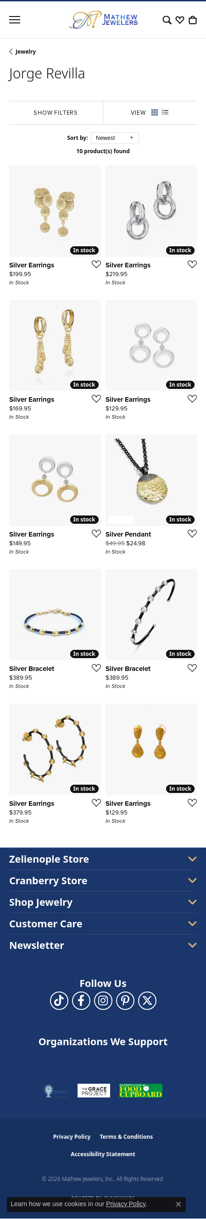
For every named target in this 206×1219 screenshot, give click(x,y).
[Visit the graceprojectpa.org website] (94, 1090)
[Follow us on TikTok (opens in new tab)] (59, 1001)
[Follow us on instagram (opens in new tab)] (103, 1001)
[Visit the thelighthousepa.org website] (56, 1090)
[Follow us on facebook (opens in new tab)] (81, 1001)
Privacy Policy (72, 1137)
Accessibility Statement (103, 1154)
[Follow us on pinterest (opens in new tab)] (125, 1001)
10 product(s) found (102, 151)
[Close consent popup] (178, 1204)
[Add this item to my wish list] (93, 264)
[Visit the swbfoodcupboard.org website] (140, 1090)
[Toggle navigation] (15, 20)
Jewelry (26, 51)
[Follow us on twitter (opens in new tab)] (147, 1001)
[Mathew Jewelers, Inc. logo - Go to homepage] (103, 19)
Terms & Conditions (126, 1137)
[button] (167, 20)
